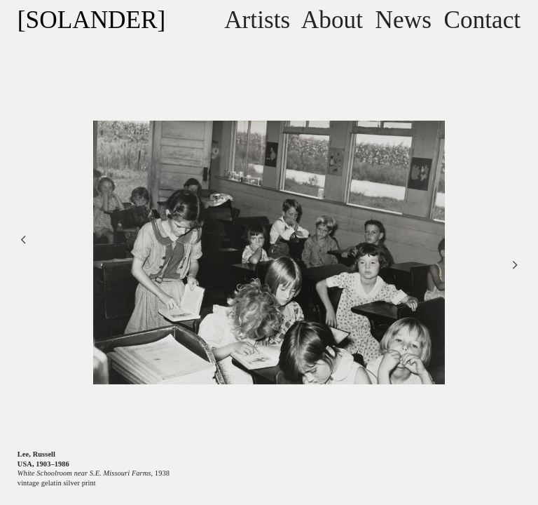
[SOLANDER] (91, 20)
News (403, 20)
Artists (257, 20)
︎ (514, 265)
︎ (23, 239)
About (332, 20)
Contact (482, 20)
